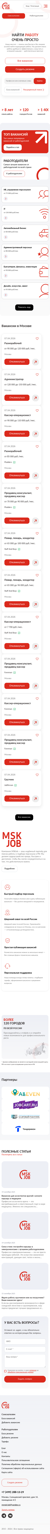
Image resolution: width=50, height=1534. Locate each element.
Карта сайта (7, 1472)
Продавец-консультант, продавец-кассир (18, 494)
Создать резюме (25, 69)
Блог (4, 1448)
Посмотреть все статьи (12, 1155)
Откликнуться (17, 361)
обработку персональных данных (20, 1372)
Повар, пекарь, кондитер (19, 538)
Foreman (8, 673)
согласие (32, 1370)
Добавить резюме (10, 1438)
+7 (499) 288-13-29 (13, 1492)
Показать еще (24, 307)
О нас (4, 1452)
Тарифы (5, 1442)
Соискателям (13, 16)
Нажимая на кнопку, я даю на (23, 1371)
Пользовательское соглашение (16, 1460)
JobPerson (8, 785)
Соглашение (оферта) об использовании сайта (23, 1468)
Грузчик (9, 779)
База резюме (8, 1434)
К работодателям (14, 174)
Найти (40, 81)
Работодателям (36, 16)
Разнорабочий (13, 343)
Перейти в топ (12, 147)
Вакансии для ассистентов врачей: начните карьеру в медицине (22, 1197)
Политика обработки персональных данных (22, 1464)
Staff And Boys (10, 549)
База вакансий (13, 90)
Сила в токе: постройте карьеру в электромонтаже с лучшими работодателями (23, 1247)
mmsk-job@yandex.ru (11, 1505)
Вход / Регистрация (32, 6)
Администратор (13, 379)
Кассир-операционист (17, 415)
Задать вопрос (8, 1510)
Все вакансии (25, 61)
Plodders (8, 462)
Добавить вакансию (11, 1423)
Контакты (6, 1456)
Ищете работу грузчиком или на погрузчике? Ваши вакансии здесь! (23, 1298)
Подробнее (9, 869)
